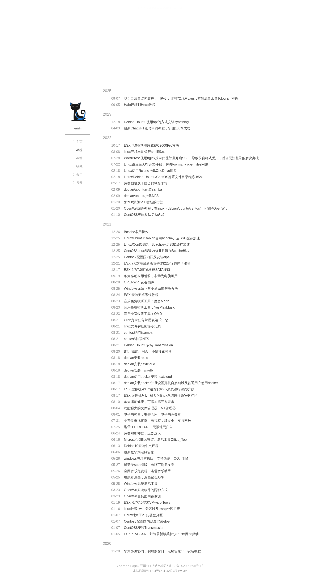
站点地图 (160, 566)
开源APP (146, 566)
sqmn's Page (128, 566)
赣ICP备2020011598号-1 (185, 566)
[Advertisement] (160, 51)
